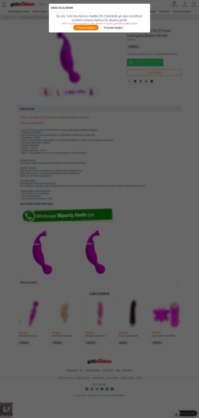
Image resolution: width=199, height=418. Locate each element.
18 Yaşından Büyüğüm (85, 28)
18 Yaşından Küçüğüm (113, 28)
